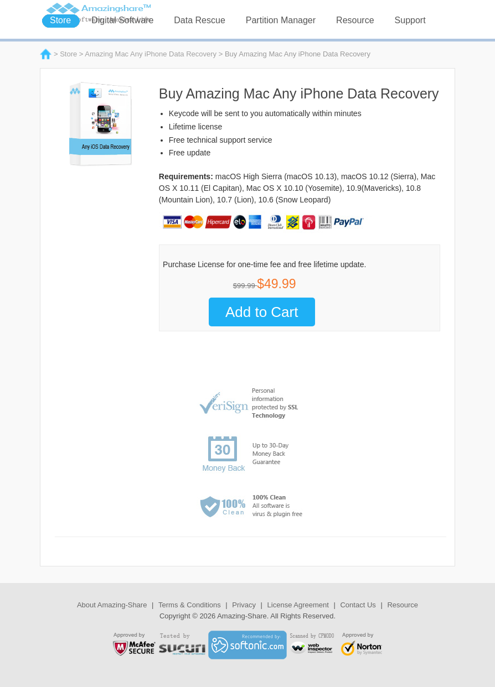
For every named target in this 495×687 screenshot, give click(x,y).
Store (60, 20)
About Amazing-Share (112, 605)
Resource (355, 20)
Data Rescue (199, 20)
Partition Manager (281, 20)
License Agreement (298, 605)
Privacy (244, 605)
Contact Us (357, 605)
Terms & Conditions (189, 605)
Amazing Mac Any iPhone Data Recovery (150, 54)
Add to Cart (261, 312)
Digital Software (122, 20)
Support (410, 20)
